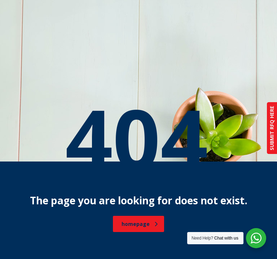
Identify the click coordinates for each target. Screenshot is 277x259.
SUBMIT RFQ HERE (271, 128)
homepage (140, 224)
